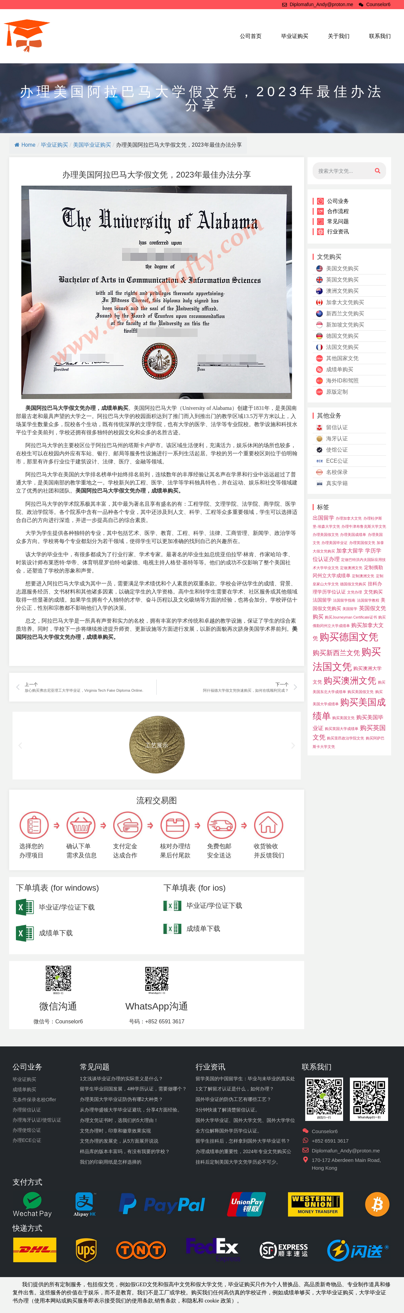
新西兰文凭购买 (340, 313)
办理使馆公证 (27, 1130)
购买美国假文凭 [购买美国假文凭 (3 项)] (360, 692)
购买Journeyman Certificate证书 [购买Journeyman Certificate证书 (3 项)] (351, 617)
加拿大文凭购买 (340, 302)
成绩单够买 (296, 1292)
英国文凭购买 (337, 279)
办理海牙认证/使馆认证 (37, 1120)
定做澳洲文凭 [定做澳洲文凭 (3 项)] (351, 568)
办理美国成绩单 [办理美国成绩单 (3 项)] (353, 535)
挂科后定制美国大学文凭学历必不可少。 (238, 1162)
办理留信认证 (27, 1109)
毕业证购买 (294, 36)
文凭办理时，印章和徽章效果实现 (115, 1130)
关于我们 (339, 36)
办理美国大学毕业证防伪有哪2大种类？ (121, 1099)
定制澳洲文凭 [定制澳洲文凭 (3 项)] (363, 576)
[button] (20, 746)
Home (25, 145)
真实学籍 (332, 483)
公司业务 (333, 201)
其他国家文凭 (337, 358)
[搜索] (377, 170)
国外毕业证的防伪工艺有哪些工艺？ (233, 1099)
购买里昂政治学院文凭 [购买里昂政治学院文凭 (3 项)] (345, 738)
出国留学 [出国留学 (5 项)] (323, 518)
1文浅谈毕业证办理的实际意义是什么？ (121, 1078)
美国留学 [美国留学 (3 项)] (349, 609)
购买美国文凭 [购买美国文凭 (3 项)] (343, 718)
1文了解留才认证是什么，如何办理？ (235, 1088)
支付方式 (27, 1182)
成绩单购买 (334, 369)
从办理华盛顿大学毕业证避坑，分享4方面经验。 (131, 1109)
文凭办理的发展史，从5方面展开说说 (119, 1141)
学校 (250, 1292)
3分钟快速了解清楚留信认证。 (228, 1109)
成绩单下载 (56, 933)
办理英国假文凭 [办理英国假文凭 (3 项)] (362, 543)
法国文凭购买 (337, 347)
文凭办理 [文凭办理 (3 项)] (354, 592)
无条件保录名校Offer (34, 1099)
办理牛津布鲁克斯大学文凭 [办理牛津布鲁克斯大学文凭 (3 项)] (363, 526)
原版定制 (332, 392)
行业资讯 (333, 231)
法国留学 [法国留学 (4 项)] (322, 600)
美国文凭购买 (337, 268)
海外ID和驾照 (337, 380)
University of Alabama (207, 408)
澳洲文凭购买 (337, 291)
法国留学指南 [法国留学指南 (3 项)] (344, 600)
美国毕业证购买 (92, 145)
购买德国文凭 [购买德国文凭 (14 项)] (348, 636)
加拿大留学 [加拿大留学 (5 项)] (349, 550)
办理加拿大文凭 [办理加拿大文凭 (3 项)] (349, 518)
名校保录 (332, 472)
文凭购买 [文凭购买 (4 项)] (373, 592)
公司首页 (251, 36)
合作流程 (333, 211)
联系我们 (380, 36)
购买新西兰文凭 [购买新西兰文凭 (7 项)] (336, 652)
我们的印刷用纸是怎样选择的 (110, 1162)
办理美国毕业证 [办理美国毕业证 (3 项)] (334, 543)
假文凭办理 (82, 408)
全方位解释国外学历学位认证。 (229, 1130)
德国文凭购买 (337, 336)
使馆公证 (332, 449)
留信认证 (332, 427)
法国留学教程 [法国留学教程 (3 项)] (368, 600)
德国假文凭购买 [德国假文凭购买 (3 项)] (353, 584)
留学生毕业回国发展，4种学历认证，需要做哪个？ (133, 1088)
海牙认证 (332, 438)
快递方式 (27, 1228)
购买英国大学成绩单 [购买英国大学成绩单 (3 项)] (341, 729)
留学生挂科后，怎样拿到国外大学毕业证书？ (243, 1141)
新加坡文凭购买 (340, 324)
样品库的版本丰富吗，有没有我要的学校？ (125, 1151)
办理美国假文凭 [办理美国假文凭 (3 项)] (326, 535)
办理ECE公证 (27, 1140)
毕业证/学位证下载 (67, 907)
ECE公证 (332, 461)
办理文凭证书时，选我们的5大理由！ (119, 1120)
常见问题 (333, 221)
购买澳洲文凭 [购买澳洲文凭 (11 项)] (349, 680)
